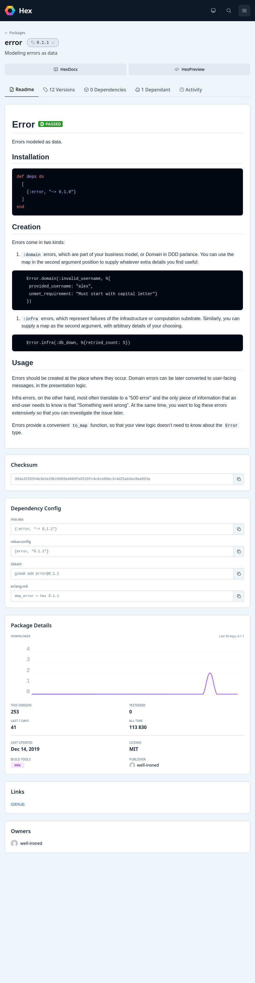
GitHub (18, 804)
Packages (15, 33)
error (13, 42)
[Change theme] (213, 10)
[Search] (228, 10)
